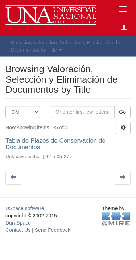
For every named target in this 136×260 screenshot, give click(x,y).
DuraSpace (18, 223)
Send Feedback (52, 230)
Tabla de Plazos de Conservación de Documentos (55, 144)
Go (122, 112)
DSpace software (24, 208)
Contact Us (17, 230)
